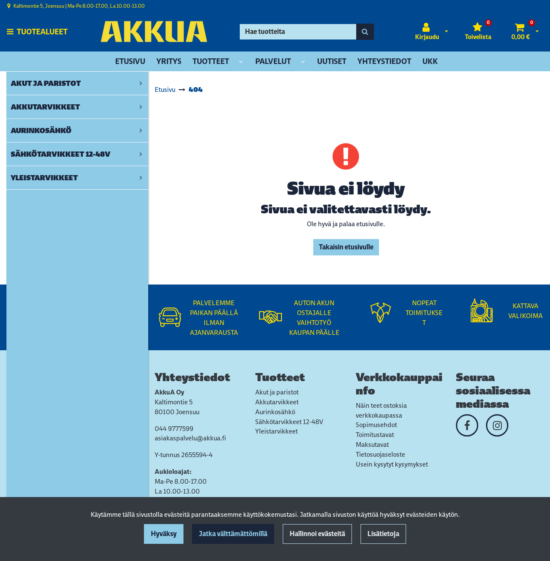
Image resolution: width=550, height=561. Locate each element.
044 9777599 (174, 429)
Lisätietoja (383, 533)
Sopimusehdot (376, 425)
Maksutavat (372, 444)
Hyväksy (164, 533)
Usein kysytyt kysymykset (392, 464)
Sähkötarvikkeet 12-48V (289, 422)
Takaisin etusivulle (346, 247)
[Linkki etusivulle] (154, 31)
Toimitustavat (375, 435)
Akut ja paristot (277, 392)
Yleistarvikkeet (276, 431)
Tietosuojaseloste (380, 454)
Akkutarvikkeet (277, 402)
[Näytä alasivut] (241, 62)
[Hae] (298, 32)
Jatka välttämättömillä (233, 533)
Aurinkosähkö (275, 412)
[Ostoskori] (520, 32)
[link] (140, 83)
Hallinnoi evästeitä (317, 533)
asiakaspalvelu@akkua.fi (190, 438)
